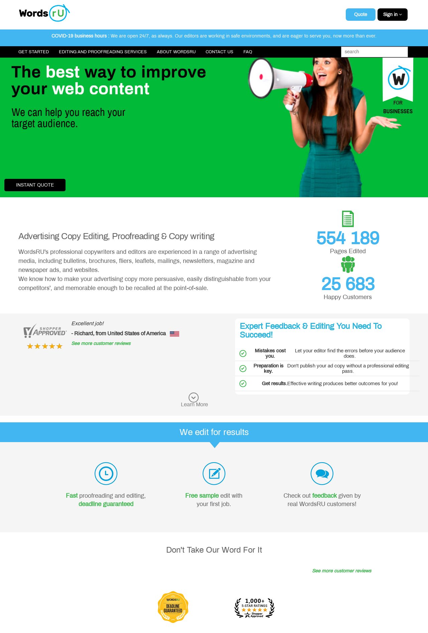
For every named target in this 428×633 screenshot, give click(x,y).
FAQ (247, 52)
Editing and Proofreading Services (103, 52)
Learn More (194, 404)
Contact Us (219, 52)
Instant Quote (35, 185)
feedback (324, 495)
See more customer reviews (100, 343)
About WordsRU (176, 52)
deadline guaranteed (106, 504)
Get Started (33, 52)
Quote (360, 14)
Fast (72, 495)
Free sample (202, 495)
